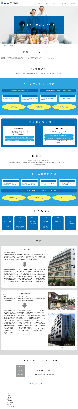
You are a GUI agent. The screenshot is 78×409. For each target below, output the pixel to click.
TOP (7, 393)
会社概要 (54, 393)
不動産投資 (36, 393)
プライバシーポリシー (65, 393)
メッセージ (14, 393)
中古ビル (22, 393)
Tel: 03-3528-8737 (65, 399)
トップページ (6, 45)
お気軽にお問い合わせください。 (39, 384)
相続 (29, 393)
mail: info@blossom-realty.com (38, 399)
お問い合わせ (45, 393)
